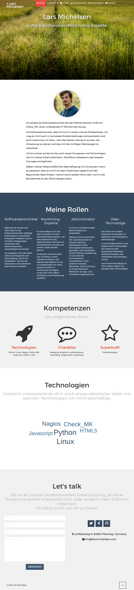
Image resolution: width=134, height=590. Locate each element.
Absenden (35, 566)
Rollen (64, 3)
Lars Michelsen (15, 4)
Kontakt (110, 3)
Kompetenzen (78, 3)
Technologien (95, 3)
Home (41, 3)
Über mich (52, 3)
